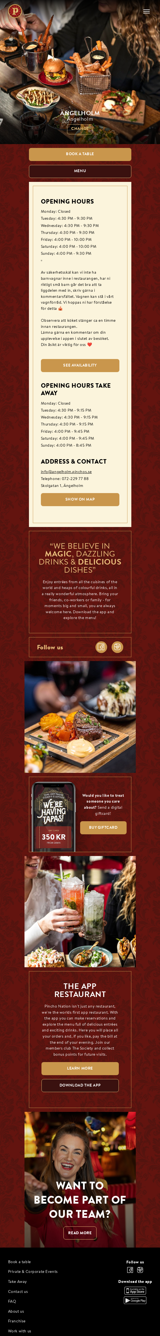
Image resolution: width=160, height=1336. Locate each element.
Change (79, 129)
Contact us (18, 1292)
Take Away (17, 1282)
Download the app (135, 1281)
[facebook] (101, 647)
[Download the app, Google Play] (135, 1302)
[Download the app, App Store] (135, 1293)
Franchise (17, 1321)
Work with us (19, 1331)
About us (16, 1312)
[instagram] (117, 647)
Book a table (19, 1262)
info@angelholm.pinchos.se (66, 472)
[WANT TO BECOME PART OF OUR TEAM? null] (80, 1179)
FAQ (12, 1302)
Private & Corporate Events (33, 1272)
